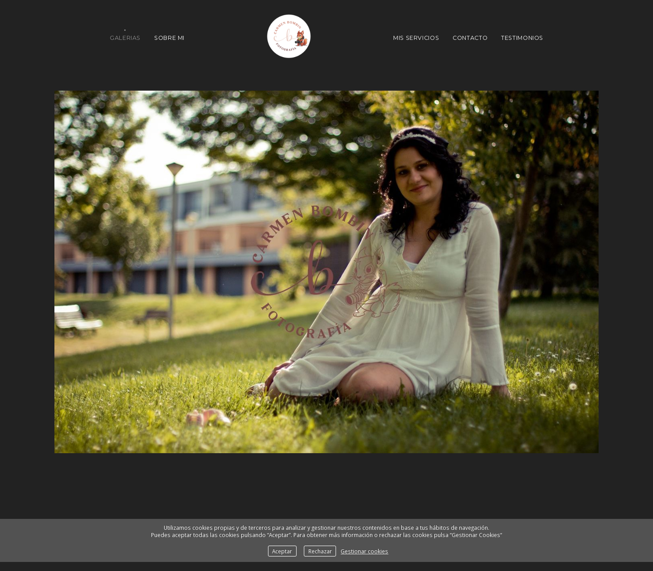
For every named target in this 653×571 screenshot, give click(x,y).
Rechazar (320, 551)
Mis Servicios (416, 37)
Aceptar (282, 551)
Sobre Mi (169, 37)
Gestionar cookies (364, 551)
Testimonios (522, 37)
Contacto (470, 37)
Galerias (125, 37)
